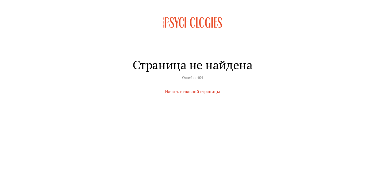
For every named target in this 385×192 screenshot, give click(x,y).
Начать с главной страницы (192, 91)
